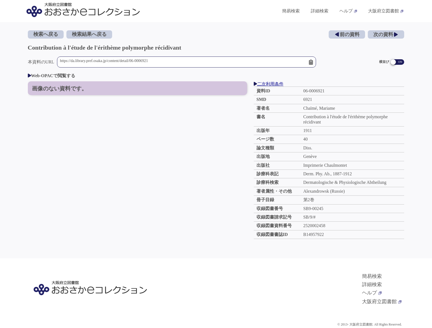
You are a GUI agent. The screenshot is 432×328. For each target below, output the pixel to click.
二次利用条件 (269, 84)
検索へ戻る (45, 34)
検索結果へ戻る (89, 34)
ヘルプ (372, 292)
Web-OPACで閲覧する (51, 75)
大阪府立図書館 (382, 301)
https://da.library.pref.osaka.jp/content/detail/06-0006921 (183, 62)
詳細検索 (372, 284)
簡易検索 (372, 276)
